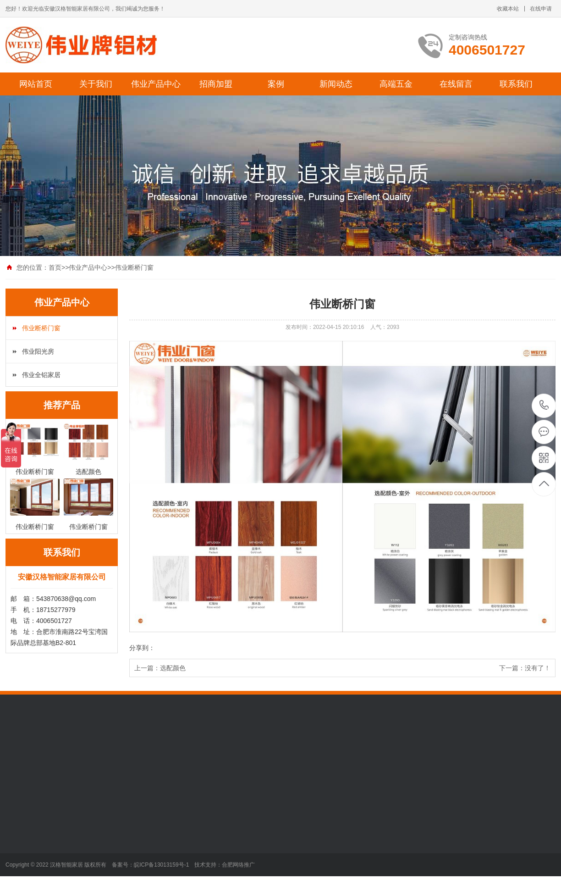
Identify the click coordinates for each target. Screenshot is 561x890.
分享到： (142, 647)
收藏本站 (508, 9)
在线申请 (541, 9)
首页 (55, 267)
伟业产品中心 (156, 84)
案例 (276, 84)
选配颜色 (173, 668)
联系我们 (516, 84)
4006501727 (544, 405)
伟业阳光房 (38, 351)
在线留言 (456, 84)
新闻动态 (335, 84)
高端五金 (396, 84)
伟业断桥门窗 (134, 267)
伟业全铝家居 (41, 374)
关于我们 (95, 84)
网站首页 (35, 84)
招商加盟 (215, 84)
